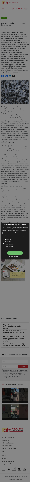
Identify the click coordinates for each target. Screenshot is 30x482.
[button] (15, 236)
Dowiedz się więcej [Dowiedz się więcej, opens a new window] (6, 233)
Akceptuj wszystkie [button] (15, 253)
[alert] (15, 241)
